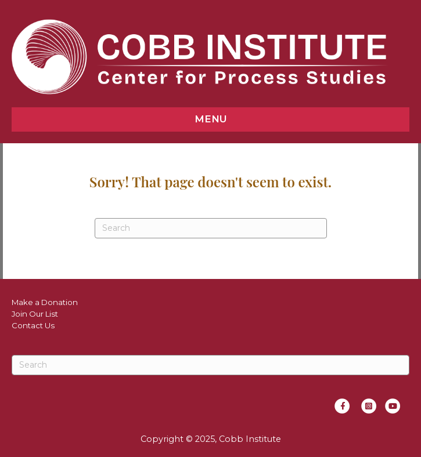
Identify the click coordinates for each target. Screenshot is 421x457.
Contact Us (33, 325)
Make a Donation (45, 302)
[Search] (211, 228)
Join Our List (35, 313)
